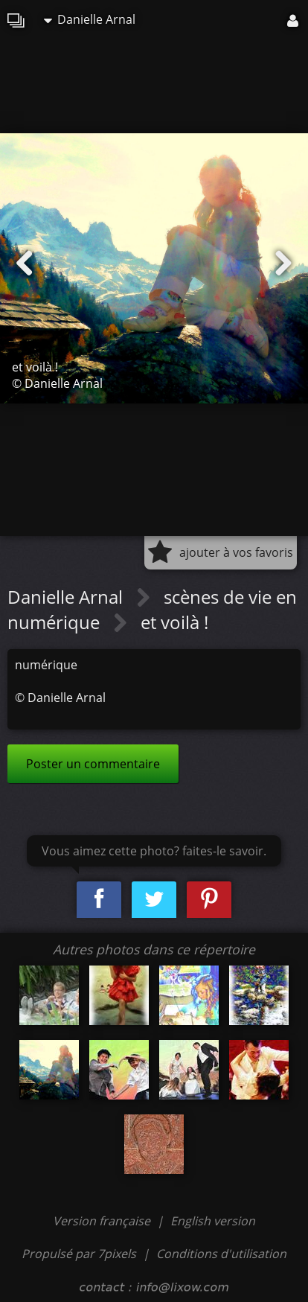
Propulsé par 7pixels (79, 1253)
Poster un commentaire (93, 764)
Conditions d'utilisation (221, 1253)
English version (212, 1221)
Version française (103, 1221)
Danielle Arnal (89, 19)
